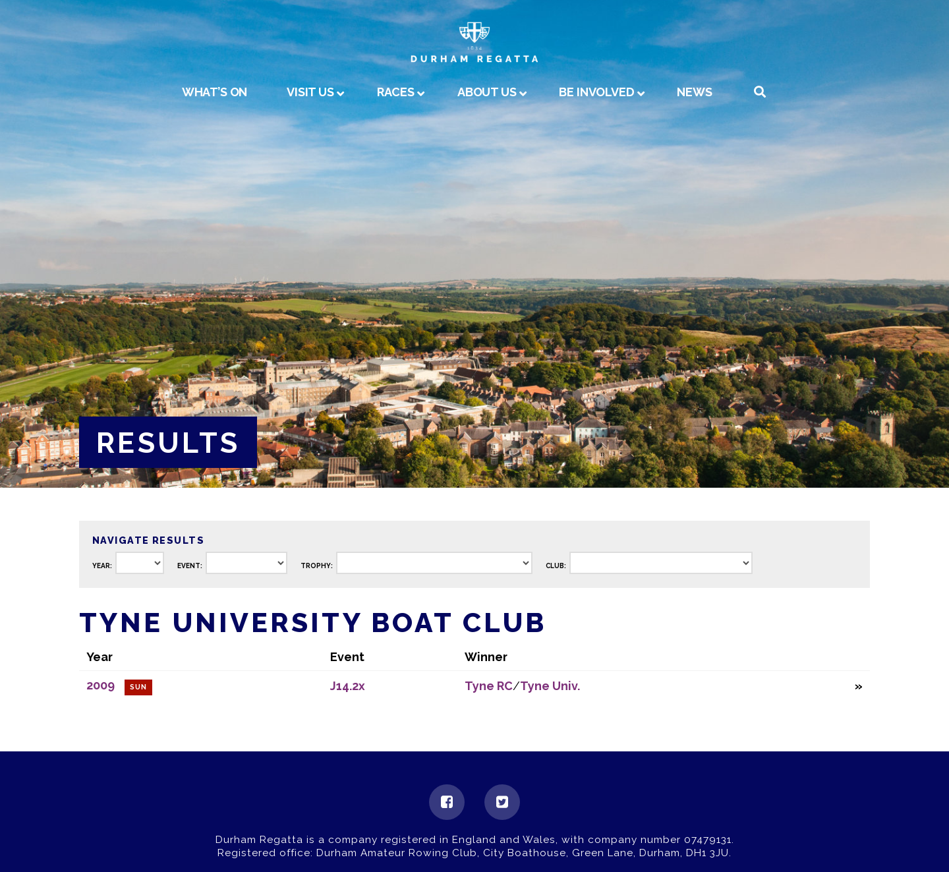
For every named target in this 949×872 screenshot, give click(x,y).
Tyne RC (489, 686)
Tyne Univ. (550, 686)
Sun (138, 687)
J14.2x (347, 686)
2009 (100, 685)
